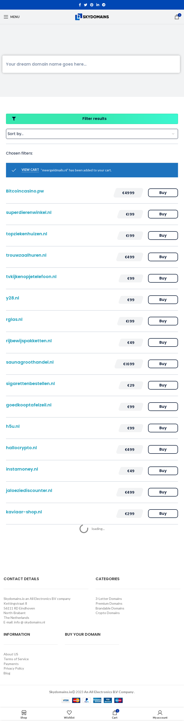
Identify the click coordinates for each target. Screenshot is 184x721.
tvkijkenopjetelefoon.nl (31, 276)
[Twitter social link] (85, 5)
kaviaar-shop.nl (24, 512)
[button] (128, 192)
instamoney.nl (22, 469)
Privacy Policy (14, 668)
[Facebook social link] (79, 5)
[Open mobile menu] (11, 17)
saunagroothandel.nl (30, 362)
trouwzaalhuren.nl (26, 255)
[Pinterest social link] (92, 5)
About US (11, 654)
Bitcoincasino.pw (25, 191)
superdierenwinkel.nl (29, 212)
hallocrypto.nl (21, 448)
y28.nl (12, 298)
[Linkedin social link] (98, 5)
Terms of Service (16, 659)
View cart (30, 170)
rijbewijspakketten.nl (29, 341)
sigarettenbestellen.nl (30, 383)
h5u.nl (13, 426)
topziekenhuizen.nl (26, 234)
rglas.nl (14, 319)
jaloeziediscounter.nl (29, 490)
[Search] (91, 64)
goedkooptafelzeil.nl (29, 405)
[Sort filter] (92, 134)
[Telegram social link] (104, 5)
